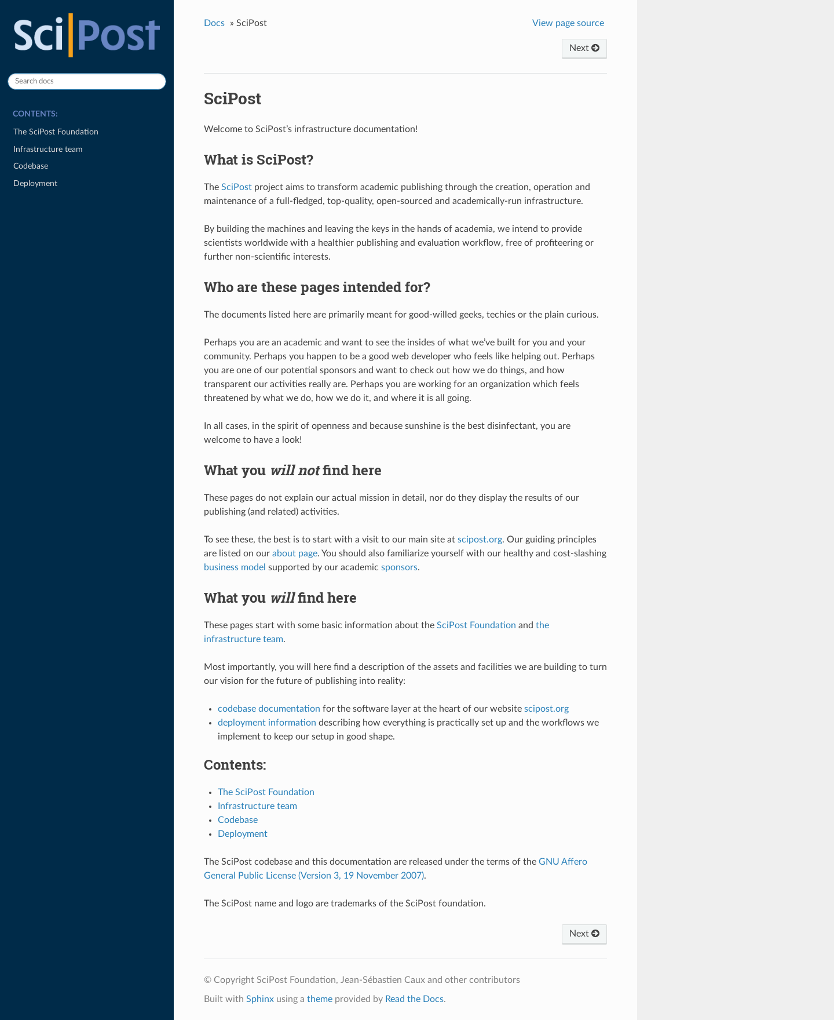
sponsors (399, 567)
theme (319, 999)
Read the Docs (414, 999)
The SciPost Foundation (55, 132)
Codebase (30, 166)
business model (235, 567)
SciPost (236, 187)
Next (584, 48)
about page (294, 553)
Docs (214, 23)
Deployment (35, 183)
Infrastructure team (48, 149)
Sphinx (260, 999)
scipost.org (480, 539)
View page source (568, 23)
